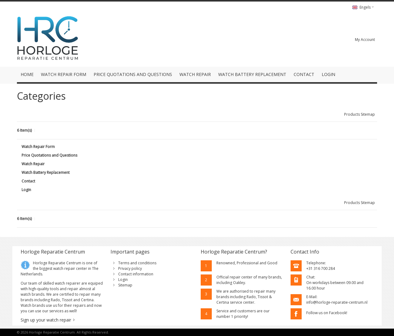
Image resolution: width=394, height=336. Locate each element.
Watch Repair (33, 163)
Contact (28, 181)
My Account (365, 39)
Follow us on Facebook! (326, 312)
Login (26, 189)
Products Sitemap (359, 114)
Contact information (135, 274)
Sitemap (125, 285)
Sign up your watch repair (46, 320)
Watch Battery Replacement (46, 172)
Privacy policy (130, 268)
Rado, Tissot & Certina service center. (244, 299)
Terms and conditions (137, 263)
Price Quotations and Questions (49, 155)
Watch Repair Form (38, 146)
